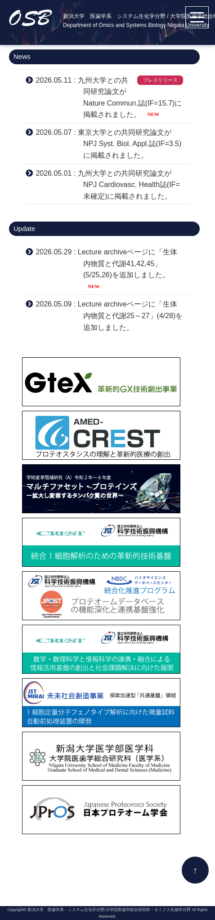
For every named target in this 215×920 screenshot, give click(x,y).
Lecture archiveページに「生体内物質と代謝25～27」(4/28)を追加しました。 (130, 315)
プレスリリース (160, 80)
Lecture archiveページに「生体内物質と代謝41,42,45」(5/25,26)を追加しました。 (127, 263)
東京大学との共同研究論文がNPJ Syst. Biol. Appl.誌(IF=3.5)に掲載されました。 (129, 144)
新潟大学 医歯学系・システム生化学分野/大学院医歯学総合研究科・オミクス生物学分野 (108, 909)
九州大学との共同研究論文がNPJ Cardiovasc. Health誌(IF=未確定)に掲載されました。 (129, 184)
